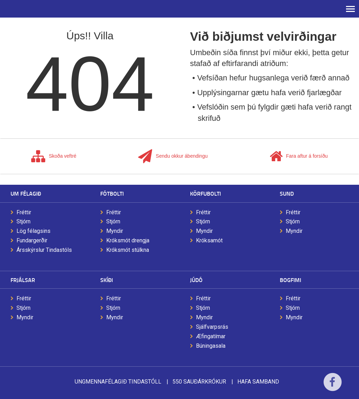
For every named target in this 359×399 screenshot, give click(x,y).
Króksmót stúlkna (127, 250)
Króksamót (209, 240)
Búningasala (210, 345)
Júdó (196, 280)
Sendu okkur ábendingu (173, 156)
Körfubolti (205, 193)
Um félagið (26, 193)
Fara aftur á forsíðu (299, 156)
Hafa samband (258, 381)
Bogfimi (290, 280)
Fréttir (23, 212)
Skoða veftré (53, 156)
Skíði (106, 280)
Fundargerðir (31, 240)
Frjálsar (23, 280)
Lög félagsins (33, 231)
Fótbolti (112, 193)
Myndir (114, 231)
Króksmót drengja (127, 240)
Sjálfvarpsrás (212, 326)
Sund (287, 193)
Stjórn (23, 221)
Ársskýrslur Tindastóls (44, 250)
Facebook (332, 386)
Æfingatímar (210, 336)
